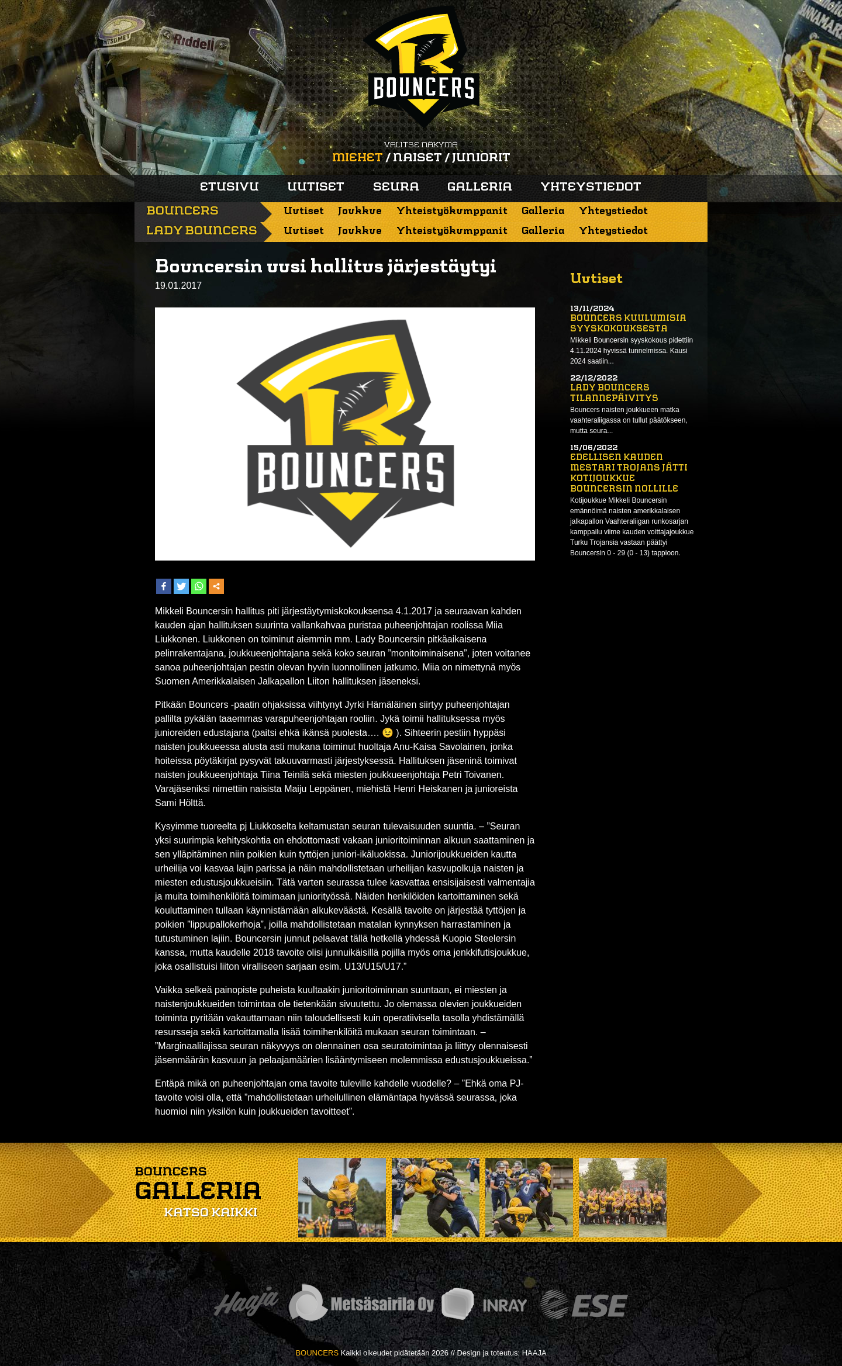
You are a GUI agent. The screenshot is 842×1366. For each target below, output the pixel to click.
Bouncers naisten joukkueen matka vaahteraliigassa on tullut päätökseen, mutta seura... (629, 420)
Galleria (479, 187)
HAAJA (534, 1352)
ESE (584, 1304)
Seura (396, 187)
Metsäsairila (361, 1304)
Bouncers (182, 211)
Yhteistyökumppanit (452, 211)
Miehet (357, 158)
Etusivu (229, 187)
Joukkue (360, 211)
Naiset (417, 158)
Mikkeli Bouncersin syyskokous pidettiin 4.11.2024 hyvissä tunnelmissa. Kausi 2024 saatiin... (631, 350)
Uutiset (315, 187)
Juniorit (481, 158)
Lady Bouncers (201, 231)
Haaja (246, 1304)
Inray (483, 1304)
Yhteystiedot (590, 187)
